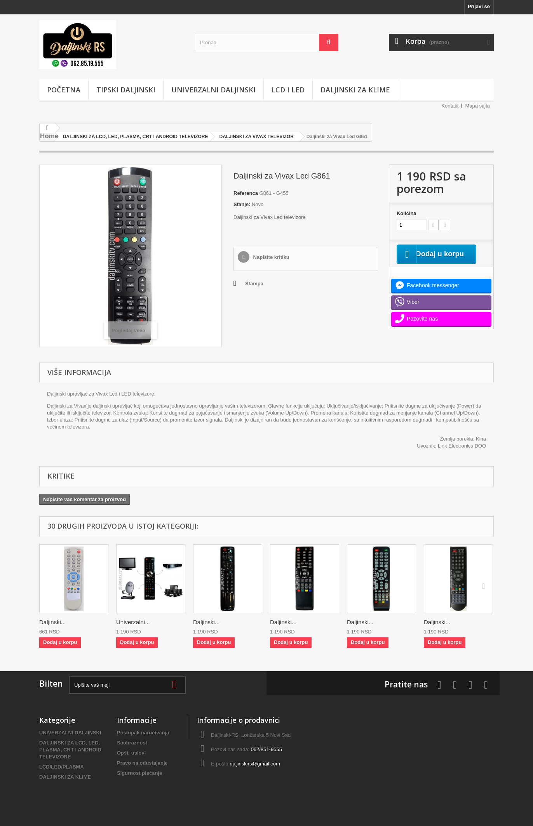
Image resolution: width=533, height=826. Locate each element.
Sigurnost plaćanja (139, 773)
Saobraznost (132, 743)
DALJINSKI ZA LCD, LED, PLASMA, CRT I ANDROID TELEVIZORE (70, 750)
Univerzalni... (133, 622)
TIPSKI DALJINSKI (125, 89)
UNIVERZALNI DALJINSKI (213, 89)
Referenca (245, 193)
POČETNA (63, 89)
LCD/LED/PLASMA (61, 767)
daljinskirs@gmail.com (255, 764)
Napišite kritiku (270, 257)
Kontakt (449, 106)
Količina (406, 213)
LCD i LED (288, 89)
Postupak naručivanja (143, 733)
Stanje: (241, 204)
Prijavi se (479, 6)
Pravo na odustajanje (142, 763)
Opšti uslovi (131, 753)
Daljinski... (52, 622)
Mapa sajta (477, 106)
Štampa (254, 283)
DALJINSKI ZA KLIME (355, 89)
